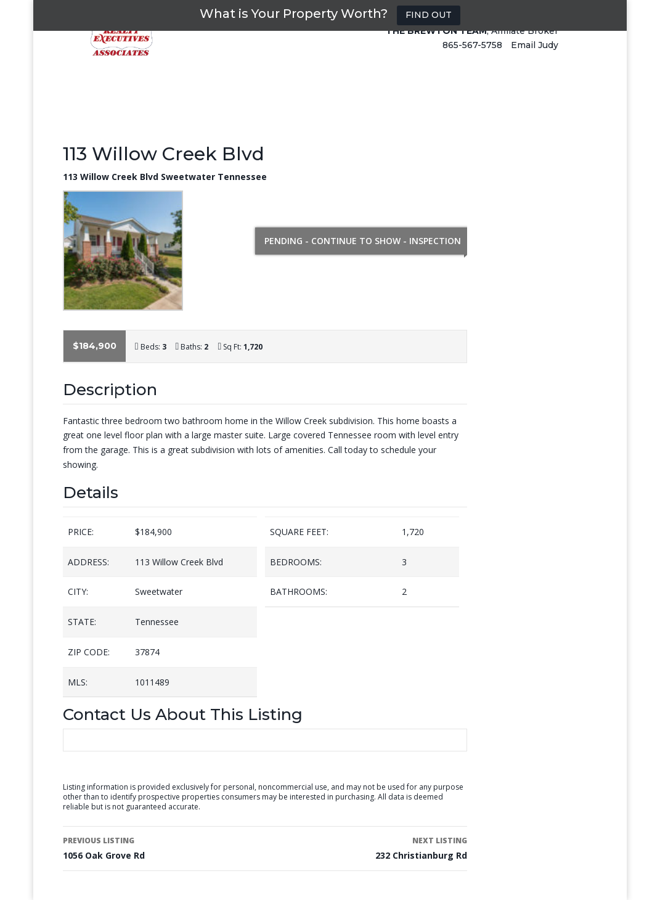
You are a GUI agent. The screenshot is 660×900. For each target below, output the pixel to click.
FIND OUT (428, 14)
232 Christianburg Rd (370, 847)
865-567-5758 (472, 56)
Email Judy (534, 56)
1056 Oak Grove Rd (160, 847)
